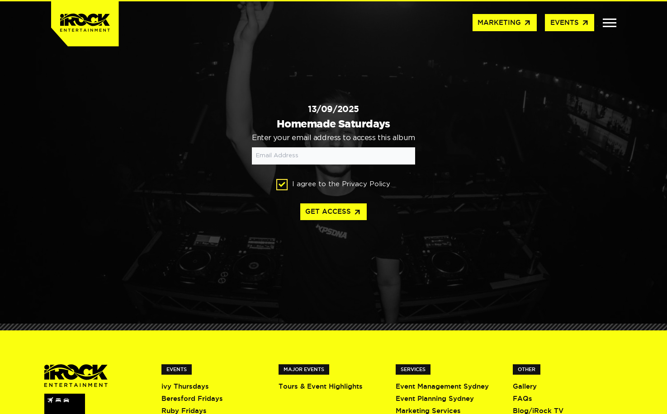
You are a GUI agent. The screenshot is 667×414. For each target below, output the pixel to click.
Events (569, 23)
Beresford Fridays (192, 398)
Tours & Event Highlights (321, 386)
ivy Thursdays (185, 386)
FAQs (522, 398)
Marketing (504, 23)
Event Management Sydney (442, 386)
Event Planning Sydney (435, 398)
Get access (333, 212)
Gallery (525, 386)
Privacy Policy (366, 184)
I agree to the (333, 184)
